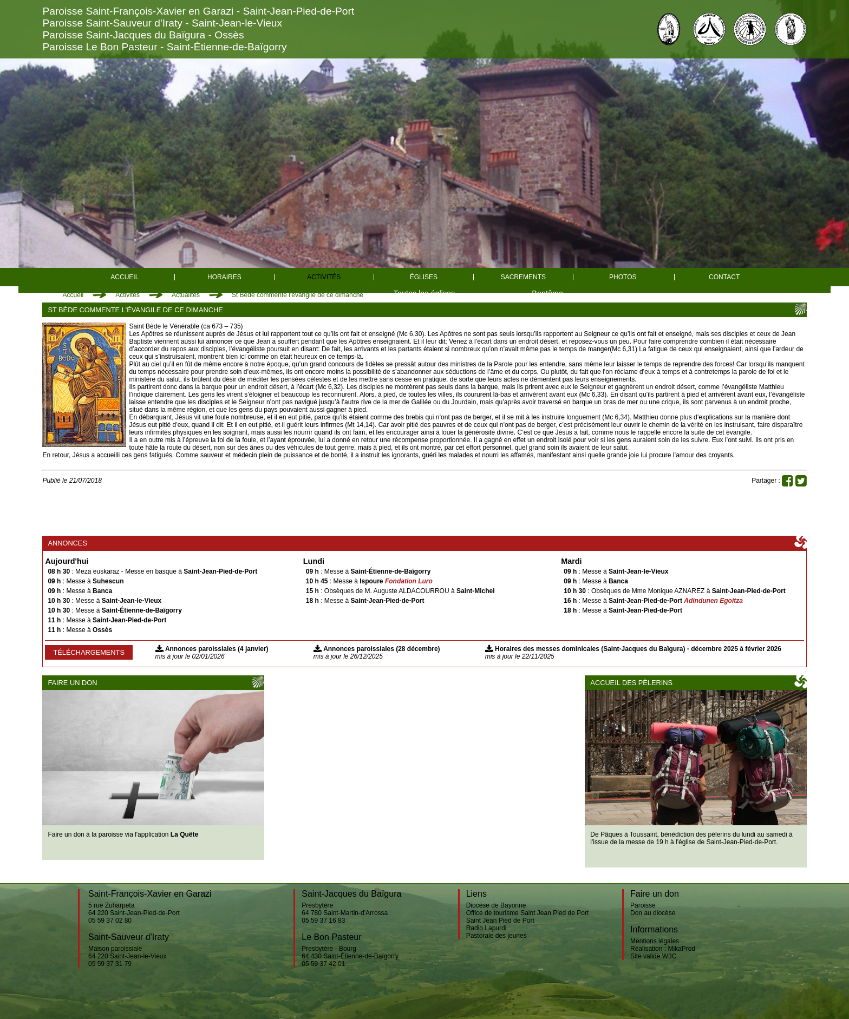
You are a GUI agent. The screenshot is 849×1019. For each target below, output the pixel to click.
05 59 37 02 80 (110, 920)
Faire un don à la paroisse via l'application (123, 834)
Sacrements (523, 277)
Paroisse (643, 905)
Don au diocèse (652, 913)
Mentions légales (654, 941)
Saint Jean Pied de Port (500, 920)
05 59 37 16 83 (323, 920)
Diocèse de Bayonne (496, 905)
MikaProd (681, 948)
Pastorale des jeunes (496, 935)
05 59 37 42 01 (323, 964)
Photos (622, 277)
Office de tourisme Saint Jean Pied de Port (527, 913)
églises (423, 277)
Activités (324, 277)
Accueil (124, 277)
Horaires (224, 277)
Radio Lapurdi (486, 928)
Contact (724, 277)
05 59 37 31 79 (110, 964)
